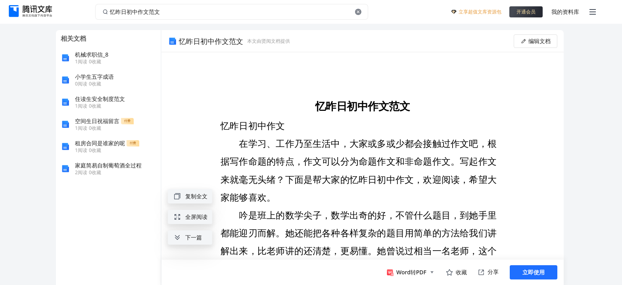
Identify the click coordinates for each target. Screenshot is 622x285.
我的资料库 (565, 11)
